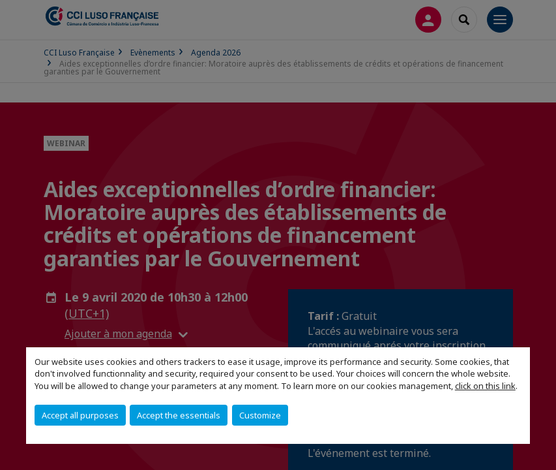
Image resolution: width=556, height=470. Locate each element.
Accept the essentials (178, 415)
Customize (260, 415)
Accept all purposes (80, 415)
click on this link (485, 386)
